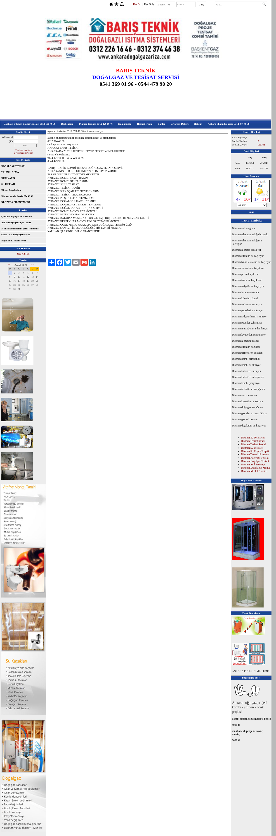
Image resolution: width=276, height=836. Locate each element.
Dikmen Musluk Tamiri (254, 471)
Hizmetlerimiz (144, 123)
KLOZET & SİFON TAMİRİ (15, 202)
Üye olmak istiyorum (23, 153)
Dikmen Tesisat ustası (253, 441)
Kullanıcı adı (7, 137)
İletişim (198, 123)
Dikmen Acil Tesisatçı (253, 464)
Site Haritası (23, 253)
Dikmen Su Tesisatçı (252, 447)
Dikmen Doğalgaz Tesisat (255, 461)
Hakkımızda (124, 123)
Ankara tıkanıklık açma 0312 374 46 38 (229, 123)
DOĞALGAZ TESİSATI (13, 166)
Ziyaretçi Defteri (180, 123)
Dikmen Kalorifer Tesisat (255, 457)
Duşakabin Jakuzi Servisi (13, 240)
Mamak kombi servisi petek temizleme (19, 228)
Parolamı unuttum (23, 150)
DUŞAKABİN (8, 178)
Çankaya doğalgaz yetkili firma (16, 216)
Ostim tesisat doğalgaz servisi (15, 234)
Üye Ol (136, 4)
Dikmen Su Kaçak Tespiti (255, 451)
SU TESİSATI (8, 184)
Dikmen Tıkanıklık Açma (255, 454)
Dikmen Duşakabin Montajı (256, 467)
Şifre (11, 141)
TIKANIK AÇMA (10, 172)
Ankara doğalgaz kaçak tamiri (16, 222)
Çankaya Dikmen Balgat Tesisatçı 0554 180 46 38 (30, 123)
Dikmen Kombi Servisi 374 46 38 (17, 196)
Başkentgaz (67, 123)
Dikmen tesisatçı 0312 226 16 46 (96, 123)
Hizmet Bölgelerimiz (11, 190)
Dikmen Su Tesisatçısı (253, 437)
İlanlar (161, 123)
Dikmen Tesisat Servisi (253, 444)
